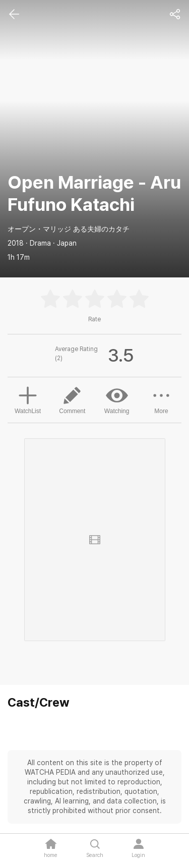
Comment (72, 399)
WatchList (28, 399)
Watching (117, 399)
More (161, 399)
